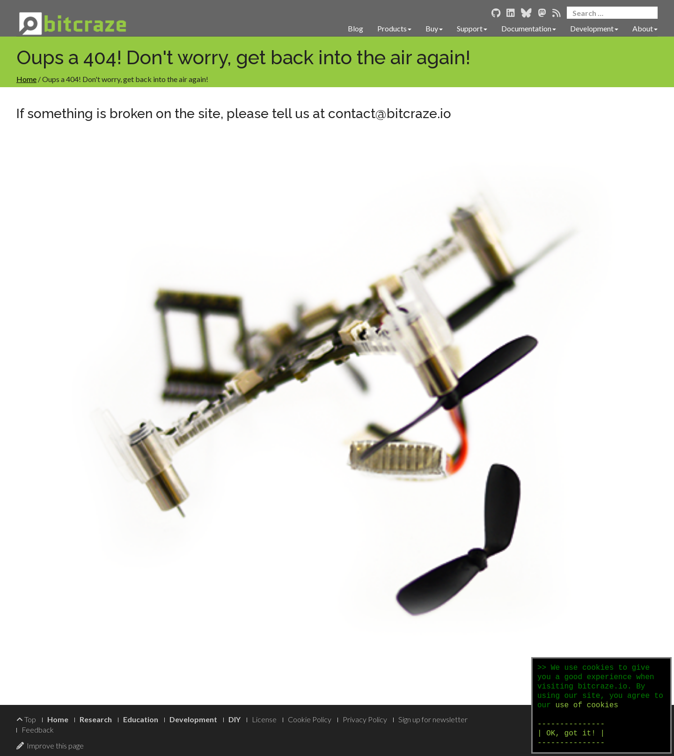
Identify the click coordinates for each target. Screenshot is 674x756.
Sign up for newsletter (433, 719)
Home (26, 79)
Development (594, 28)
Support (472, 28)
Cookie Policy (309, 719)
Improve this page (50, 745)
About (645, 28)
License (264, 719)
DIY (234, 719)
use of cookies (586, 705)
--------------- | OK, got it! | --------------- (571, 733)
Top (26, 719)
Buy (434, 28)
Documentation (528, 28)
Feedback (38, 729)
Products (394, 28)
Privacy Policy (365, 719)
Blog (355, 28)
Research (96, 719)
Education (140, 719)
